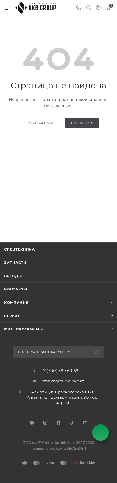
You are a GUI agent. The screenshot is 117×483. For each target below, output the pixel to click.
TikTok (71, 422)
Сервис (12, 316)
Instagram (45, 422)
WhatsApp (31, 422)
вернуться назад (39, 123)
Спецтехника (19, 249)
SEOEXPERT (77, 448)
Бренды (13, 276)
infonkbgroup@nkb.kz (62, 381)
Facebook (58, 422)
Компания (16, 302)
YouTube (85, 422)
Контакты (15, 289)
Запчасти (15, 262)
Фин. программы (23, 329)
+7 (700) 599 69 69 (60, 371)
